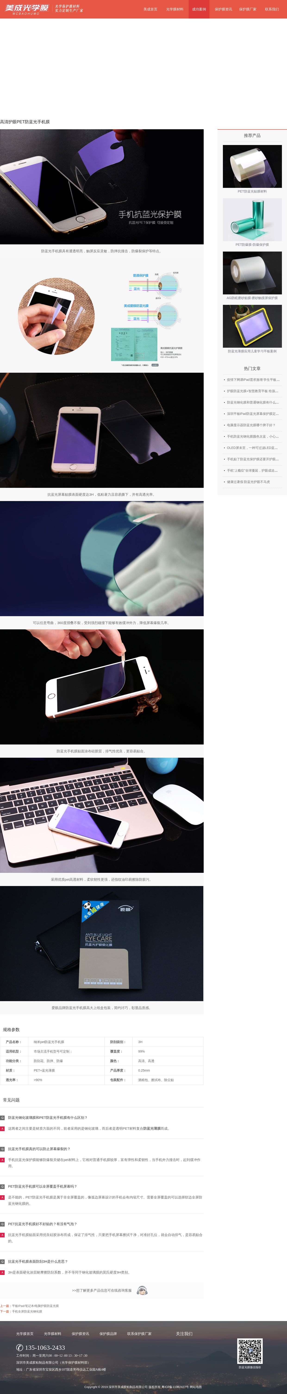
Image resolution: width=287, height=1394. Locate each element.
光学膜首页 (25, 1334)
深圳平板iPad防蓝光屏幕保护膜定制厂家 (256, 414)
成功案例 (199, 9)
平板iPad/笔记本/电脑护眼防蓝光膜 (35, 1306)
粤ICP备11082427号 (175, 1387)
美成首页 (150, 9)
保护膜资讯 (223, 9)
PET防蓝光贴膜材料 (252, 191)
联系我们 (272, 9)
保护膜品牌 (108, 1334)
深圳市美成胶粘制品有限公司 (128, 1387)
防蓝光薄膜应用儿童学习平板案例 (252, 351)
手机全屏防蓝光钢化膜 (27, 1311)
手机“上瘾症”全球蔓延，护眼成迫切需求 (255, 470)
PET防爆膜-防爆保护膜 (252, 244)
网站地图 (196, 1387)
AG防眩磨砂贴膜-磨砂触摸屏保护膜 (252, 298)
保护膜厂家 (247, 9)
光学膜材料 (175, 9)
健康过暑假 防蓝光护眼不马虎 (248, 482)
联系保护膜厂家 (139, 1334)
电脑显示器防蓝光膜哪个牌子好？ (251, 425)
